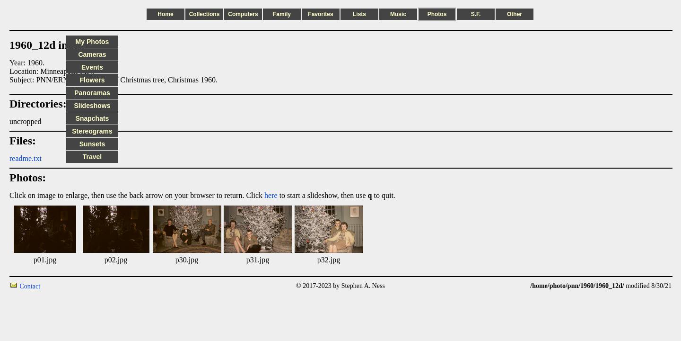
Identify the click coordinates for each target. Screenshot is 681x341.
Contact (30, 286)
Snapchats (92, 118)
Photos (437, 14)
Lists (359, 14)
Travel (92, 157)
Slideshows (92, 105)
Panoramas (92, 93)
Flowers (92, 80)
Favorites (320, 14)
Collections (204, 14)
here (271, 195)
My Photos (92, 41)
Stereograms (92, 131)
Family (282, 14)
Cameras (92, 54)
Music (398, 14)
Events (92, 67)
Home (165, 14)
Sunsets (92, 144)
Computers (243, 14)
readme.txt (25, 158)
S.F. (476, 14)
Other (514, 14)
